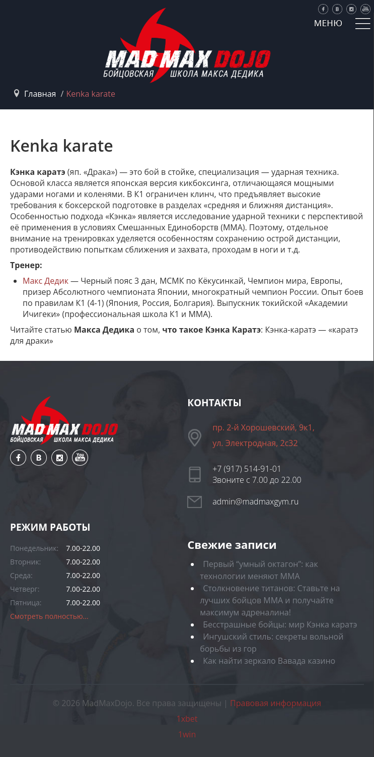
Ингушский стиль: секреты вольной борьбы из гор (271, 642)
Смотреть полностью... (49, 616)
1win (187, 734)
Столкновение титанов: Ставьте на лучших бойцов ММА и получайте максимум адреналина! (270, 600)
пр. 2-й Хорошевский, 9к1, (263, 427)
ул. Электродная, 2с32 (254, 443)
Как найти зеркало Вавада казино (269, 660)
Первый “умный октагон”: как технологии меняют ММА (259, 570)
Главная (40, 93)
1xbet (187, 718)
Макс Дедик (45, 280)
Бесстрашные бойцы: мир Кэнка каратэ (280, 624)
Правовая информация (275, 703)
